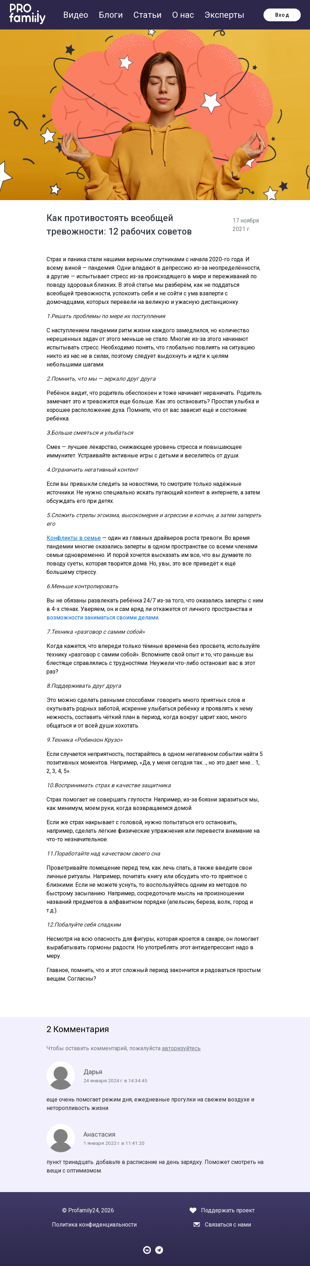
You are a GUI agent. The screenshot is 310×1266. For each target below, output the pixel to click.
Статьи (149, 15)
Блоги (112, 15)
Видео (76, 15)
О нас (184, 15)
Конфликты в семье (74, 538)
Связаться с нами (228, 1224)
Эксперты (224, 15)
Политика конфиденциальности (94, 1224)
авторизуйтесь (181, 1048)
